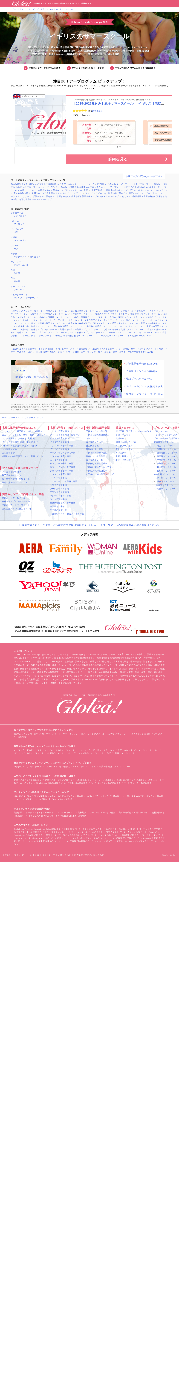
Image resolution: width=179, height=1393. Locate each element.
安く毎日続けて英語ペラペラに (133, 812)
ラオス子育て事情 (58, 499)
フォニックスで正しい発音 (102, 812)
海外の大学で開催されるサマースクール (74, 335)
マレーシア (16, 262)
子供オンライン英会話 (96, 431)
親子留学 (148, 665)
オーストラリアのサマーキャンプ (96, 320)
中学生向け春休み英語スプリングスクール (88, 323)
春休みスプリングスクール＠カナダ (57, 332)
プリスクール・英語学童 (117, 676)
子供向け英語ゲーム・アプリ (100, 467)
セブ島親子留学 (9, 449)
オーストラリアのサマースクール (61, 320)
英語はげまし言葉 (94, 449)
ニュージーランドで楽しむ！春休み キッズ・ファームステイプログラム (116, 184)
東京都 (17, 281)
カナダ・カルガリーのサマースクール (133, 750)
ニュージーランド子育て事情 (64, 481)
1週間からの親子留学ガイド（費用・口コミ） (24, 456)
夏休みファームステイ (147, 311)
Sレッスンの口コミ (104, 780)
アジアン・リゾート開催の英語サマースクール (42, 323)
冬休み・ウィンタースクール (16, 505)
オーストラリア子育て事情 (62, 453)
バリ (16, 232)
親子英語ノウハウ (94, 442)
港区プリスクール (165, 445)
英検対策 (82, 812)
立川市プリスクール (166, 471)
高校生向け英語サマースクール (68, 326)
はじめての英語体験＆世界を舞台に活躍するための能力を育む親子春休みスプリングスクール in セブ (71, 196)
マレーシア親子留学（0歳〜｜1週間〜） (21, 445)
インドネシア (17, 229)
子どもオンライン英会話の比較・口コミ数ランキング (45, 676)
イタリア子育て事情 (59, 442)
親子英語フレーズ (94, 460)
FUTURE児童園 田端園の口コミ (43, 841)
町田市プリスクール (166, 467)
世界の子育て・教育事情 (85, 669)
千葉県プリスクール (163, 485)
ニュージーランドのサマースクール (142, 332)
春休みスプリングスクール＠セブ (111, 314)
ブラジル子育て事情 (59, 488)
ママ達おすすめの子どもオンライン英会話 (143, 796)
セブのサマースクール (81, 314)
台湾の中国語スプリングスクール (117, 311)
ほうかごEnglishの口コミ (75, 783)
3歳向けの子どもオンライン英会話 (30, 796)
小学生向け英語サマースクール (54, 317)
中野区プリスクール (166, 463)
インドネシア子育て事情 (61, 445)
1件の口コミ (97, 111)
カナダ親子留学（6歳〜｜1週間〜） (19, 438)
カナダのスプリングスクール (27, 766)
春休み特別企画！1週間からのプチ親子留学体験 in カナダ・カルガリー (44, 184)
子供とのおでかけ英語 (96, 453)
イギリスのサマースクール (61, 9)
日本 (13, 278)
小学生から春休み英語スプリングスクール (124, 329)
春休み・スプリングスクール (16, 501)
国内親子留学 (8, 453)
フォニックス (92, 438)
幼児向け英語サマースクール (84, 311)
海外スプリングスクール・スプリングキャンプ (103, 734)
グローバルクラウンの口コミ (27, 780)
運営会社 (7, 855)
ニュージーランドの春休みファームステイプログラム (70, 766)
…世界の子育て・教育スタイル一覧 (67, 514)
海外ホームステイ (124, 449)
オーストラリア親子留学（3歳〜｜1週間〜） (23, 431)
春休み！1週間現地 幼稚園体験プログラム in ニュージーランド (91, 187)
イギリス (15, 237)
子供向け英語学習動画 (96, 463)
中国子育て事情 (57, 506)
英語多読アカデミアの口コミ (130, 780)
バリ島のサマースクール (30, 320)
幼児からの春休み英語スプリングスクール (80, 329)
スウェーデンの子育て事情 (62, 467)
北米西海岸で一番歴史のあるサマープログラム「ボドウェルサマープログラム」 (129, 190)
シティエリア (20, 216)
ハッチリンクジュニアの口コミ (106, 783)
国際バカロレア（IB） (126, 442)
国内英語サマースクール (139, 335)
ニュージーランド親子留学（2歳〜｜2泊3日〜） (25, 435)
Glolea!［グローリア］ (11, 417)
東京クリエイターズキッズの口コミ (63, 835)
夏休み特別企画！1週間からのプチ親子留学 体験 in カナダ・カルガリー (48, 193)
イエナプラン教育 (124, 445)
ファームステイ (27, 335)
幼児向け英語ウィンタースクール (126, 317)
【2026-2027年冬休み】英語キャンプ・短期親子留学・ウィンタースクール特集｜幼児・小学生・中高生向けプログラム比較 (94, 352)
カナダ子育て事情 (58, 460)
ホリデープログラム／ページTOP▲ (144, 176)
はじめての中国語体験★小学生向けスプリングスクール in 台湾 (58, 190)
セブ (16, 248)
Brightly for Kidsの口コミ (48, 783)
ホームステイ (45, 335)
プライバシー (20, 855)
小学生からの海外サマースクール (34, 326)
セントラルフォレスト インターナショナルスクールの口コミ (74, 832)
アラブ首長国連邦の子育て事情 (65, 435)
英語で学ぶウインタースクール (145, 314)
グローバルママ (123, 435)
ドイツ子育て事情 (58, 478)
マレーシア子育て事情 (60, 496)
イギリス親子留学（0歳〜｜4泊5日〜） (20, 442)
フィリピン (16, 245)
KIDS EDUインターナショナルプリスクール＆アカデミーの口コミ (95, 829)
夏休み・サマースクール (13, 498)
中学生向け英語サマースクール (101, 326)
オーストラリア (18, 286)
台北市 (17, 273)
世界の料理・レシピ (125, 456)
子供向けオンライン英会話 (141, 371)
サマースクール (44, 669)
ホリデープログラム (37, 9)
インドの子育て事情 (59, 449)
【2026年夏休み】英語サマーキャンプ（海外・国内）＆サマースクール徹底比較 (49, 349)
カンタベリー (20, 240)
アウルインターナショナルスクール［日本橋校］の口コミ (111, 835)
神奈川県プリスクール (164, 474)
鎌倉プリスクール (165, 481)
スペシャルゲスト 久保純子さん (144, 386)
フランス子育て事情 (59, 492)
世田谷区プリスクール (167, 453)
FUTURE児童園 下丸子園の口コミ (123, 838)
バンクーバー (20, 257)
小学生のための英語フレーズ (100, 474)
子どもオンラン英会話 (139, 734)
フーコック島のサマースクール (130, 320)
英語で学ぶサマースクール (125, 323)
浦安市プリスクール (166, 488)
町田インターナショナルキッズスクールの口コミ (80, 838)
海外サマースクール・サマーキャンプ (60, 734)
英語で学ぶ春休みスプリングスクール (38, 329)
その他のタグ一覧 (58, 510)
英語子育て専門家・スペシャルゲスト (134, 431)
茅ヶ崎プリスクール (166, 478)
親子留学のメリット (11, 475)
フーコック (19, 224)
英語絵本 (120, 438)
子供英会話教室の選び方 (97, 435)
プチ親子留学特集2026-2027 (142, 363)
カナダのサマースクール (131, 326)
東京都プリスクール (163, 442)
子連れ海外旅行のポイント (15, 482)
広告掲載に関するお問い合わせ (89, 855)
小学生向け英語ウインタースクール (90, 317)
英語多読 (18, 812)
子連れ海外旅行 (87, 665)
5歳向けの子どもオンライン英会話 (103, 796)
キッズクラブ (122, 453)
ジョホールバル (21, 265)
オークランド (32, 297)
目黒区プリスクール (166, 456)
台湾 (13, 270)
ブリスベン (19, 289)
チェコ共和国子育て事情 (61, 471)
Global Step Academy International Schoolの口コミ (37, 829)
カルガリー (35, 257)
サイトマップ (48, 855)
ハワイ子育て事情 (58, 485)
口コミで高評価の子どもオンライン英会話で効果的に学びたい (57, 816)
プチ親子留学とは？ (11, 472)
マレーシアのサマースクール (110, 335)
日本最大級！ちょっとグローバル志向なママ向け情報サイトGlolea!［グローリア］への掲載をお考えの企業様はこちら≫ (89, 525)
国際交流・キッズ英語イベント (17, 508)
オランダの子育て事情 (60, 456)
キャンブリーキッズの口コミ (137, 783)
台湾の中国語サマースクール (120, 753)
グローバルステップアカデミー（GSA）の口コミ (68, 780)
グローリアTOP (19, 9)
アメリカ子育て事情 (59, 431)
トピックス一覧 (123, 460)
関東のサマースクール (56, 311)
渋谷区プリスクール (166, 449)
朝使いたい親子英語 (95, 456)
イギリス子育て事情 (59, 438)
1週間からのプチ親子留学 (26, 734)
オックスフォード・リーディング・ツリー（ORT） (50, 812)
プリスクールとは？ (163, 431)
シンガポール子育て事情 (61, 463)
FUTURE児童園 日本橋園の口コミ (77, 841)
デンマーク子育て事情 (60, 474)
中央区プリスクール (166, 460)
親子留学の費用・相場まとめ (16, 479)
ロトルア (18, 297)
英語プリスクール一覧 (139, 378)
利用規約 (34, 855)
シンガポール (17, 213)
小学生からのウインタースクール (27, 311)
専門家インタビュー (76, 672)
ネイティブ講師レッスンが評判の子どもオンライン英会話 (44, 799)
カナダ (14, 254)
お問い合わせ (64, 855)
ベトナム (15, 221)
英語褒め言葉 (92, 445)
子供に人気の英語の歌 (96, 471)
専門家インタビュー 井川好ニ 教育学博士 (145, 394)
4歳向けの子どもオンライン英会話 (66, 796)
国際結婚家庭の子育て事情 (62, 503)
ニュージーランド (19, 294)
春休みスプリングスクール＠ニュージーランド (99, 332)
